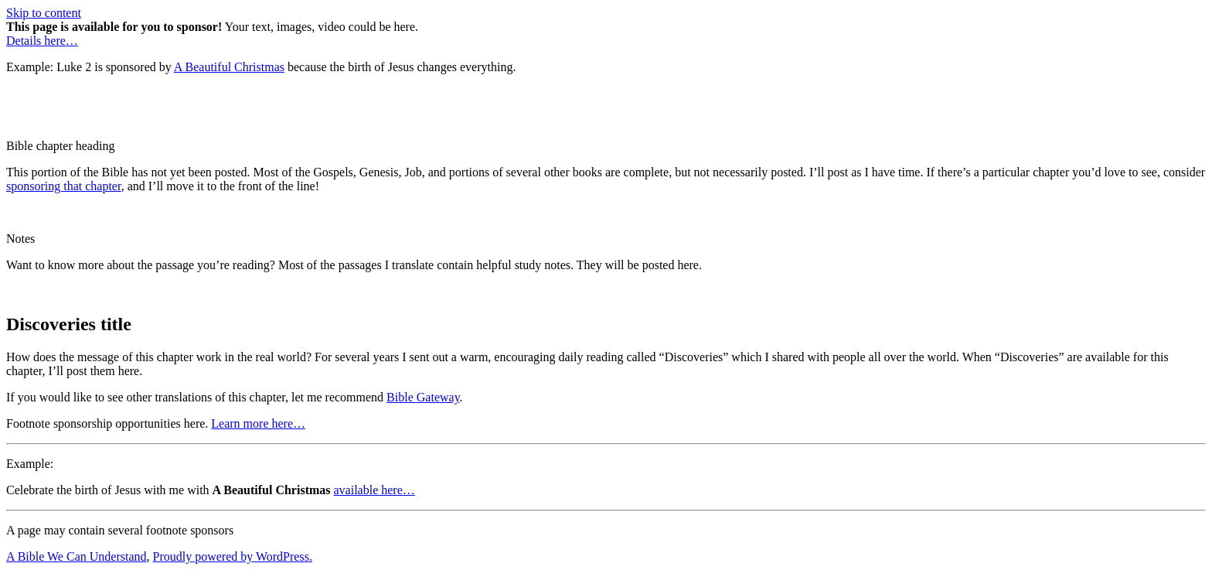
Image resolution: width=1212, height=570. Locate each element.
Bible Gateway (422, 397)
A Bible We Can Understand (76, 556)
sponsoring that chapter (63, 186)
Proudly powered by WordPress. (232, 556)
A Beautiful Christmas (229, 66)
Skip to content (43, 12)
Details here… (42, 40)
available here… (374, 490)
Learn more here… (258, 423)
